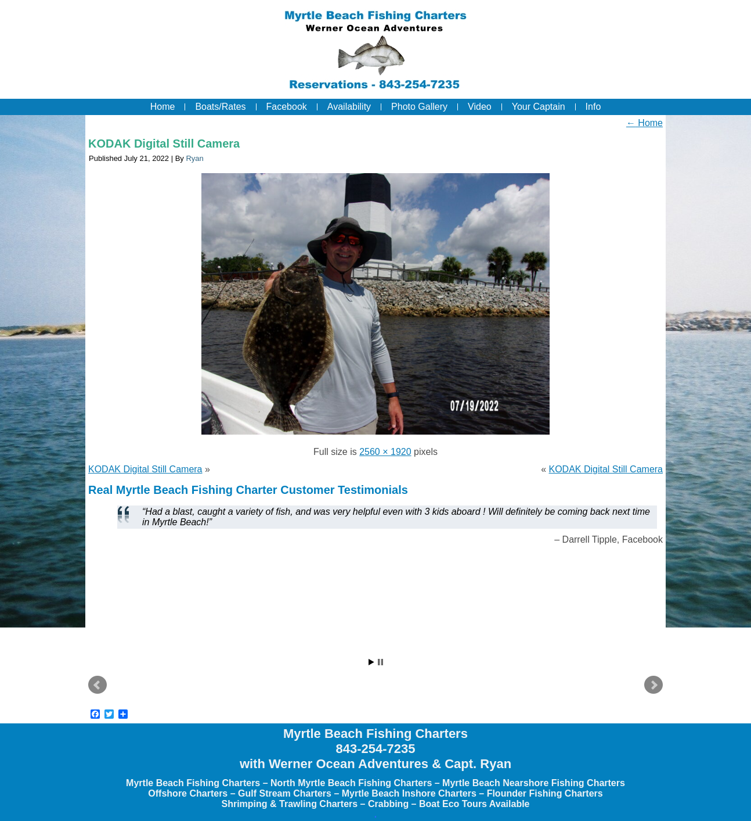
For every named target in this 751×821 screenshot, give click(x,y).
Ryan (194, 158)
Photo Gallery (419, 107)
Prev (97, 685)
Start (371, 662)
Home (162, 107)
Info (593, 107)
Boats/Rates (220, 107)
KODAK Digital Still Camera (164, 143)
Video (480, 107)
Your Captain (538, 107)
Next (653, 685)
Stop (380, 662)
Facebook (286, 107)
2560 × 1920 (385, 452)
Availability (349, 107)
